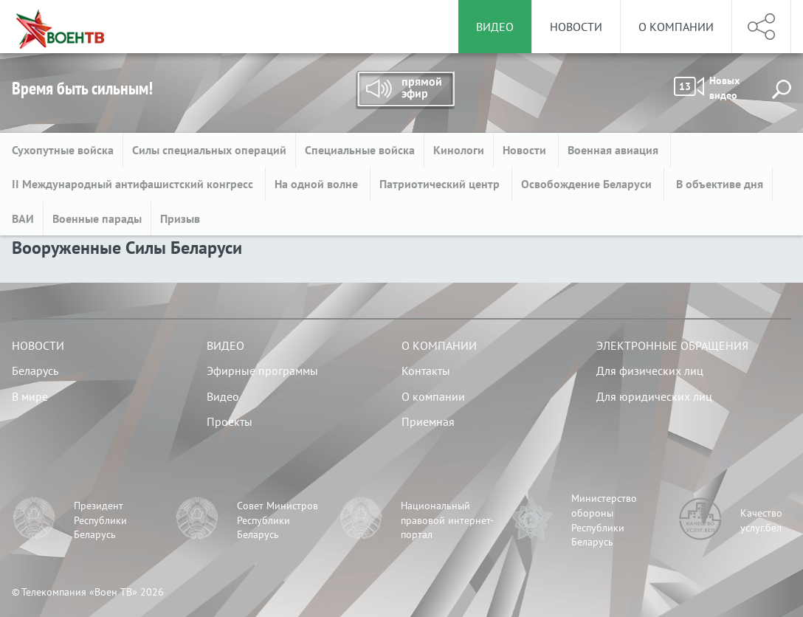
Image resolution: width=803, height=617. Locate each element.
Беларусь (35, 370)
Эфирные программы (262, 370)
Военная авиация (614, 149)
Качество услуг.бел (761, 520)
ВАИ (23, 218)
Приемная (428, 421)
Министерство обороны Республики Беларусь (604, 520)
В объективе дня (718, 183)
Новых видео (707, 88)
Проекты (229, 421)
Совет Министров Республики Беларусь (277, 520)
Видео (225, 345)
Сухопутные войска (63, 149)
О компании (676, 26)
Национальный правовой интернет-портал (447, 520)
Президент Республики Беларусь (100, 520)
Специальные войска (360, 149)
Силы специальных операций (209, 149)
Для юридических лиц (654, 396)
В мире (30, 396)
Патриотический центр (441, 183)
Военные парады (97, 218)
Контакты (426, 370)
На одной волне (318, 183)
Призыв (180, 218)
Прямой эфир (405, 90)
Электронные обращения (672, 345)
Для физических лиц (649, 370)
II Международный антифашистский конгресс (134, 183)
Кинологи (458, 149)
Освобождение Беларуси (588, 183)
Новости (576, 26)
